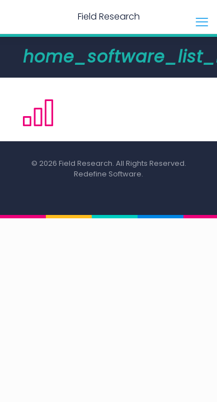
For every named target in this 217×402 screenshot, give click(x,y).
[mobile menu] (201, 22)
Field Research (109, 16)
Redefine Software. (108, 174)
